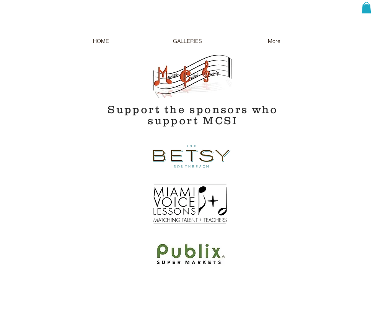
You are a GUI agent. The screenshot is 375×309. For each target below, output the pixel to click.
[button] (366, 7)
